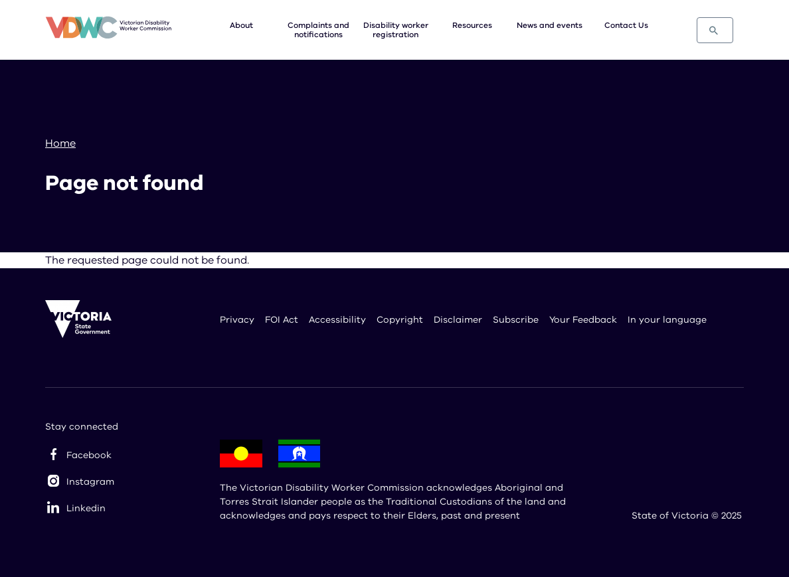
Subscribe (516, 319)
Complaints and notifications (318, 30)
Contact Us (626, 25)
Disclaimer (458, 319)
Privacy (237, 319)
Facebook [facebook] (89, 455)
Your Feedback (583, 319)
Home (60, 143)
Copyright (400, 319)
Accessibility (337, 319)
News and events (549, 25)
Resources (472, 25)
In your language (667, 319)
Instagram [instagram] (90, 481)
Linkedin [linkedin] (86, 508)
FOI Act (281, 319)
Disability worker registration (395, 30)
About (241, 25)
